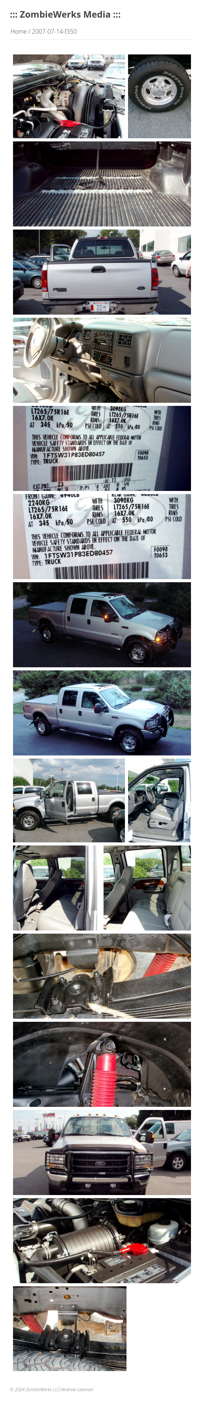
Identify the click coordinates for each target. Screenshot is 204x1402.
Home (19, 31)
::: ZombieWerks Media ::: (65, 14)
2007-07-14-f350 (54, 31)
